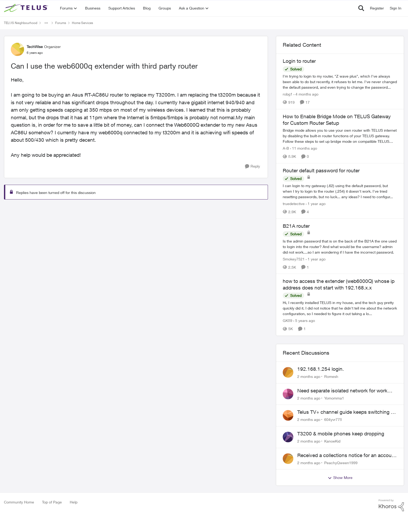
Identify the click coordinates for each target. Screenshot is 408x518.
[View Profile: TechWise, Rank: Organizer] (17, 49)
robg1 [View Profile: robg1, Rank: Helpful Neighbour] (288, 94)
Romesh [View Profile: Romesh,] (331, 376)
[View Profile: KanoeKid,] (288, 437)
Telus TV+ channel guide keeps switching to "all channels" (346, 412)
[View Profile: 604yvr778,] (288, 415)
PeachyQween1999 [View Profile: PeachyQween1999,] (341, 462)
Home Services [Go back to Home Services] (82, 23)
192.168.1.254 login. (320, 369)
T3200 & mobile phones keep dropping (340, 433)
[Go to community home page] (26, 8)
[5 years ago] (304, 321)
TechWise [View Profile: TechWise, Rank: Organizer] (35, 46)
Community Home (19, 502)
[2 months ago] (308, 376)
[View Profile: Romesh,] (288, 372)
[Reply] (252, 166)
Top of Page (52, 502)
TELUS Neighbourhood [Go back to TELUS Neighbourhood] (20, 23)
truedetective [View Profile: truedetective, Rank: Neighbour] (294, 203)
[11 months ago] (303, 148)
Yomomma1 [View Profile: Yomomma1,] (334, 398)
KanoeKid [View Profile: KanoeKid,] (332, 441)
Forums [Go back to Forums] (60, 23)
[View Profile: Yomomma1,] (288, 394)
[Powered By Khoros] (391, 505)
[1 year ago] (316, 203)
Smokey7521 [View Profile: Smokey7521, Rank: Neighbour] (294, 258)
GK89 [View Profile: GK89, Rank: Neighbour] (287, 321)
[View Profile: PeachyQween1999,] (288, 458)
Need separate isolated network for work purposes (342, 391)
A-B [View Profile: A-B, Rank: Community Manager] (286, 148)
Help (73, 502)
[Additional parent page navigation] (46, 23)
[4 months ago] (306, 94)
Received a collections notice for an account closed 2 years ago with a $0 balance (346, 455)
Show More (340, 477)
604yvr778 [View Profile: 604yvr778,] (333, 419)
